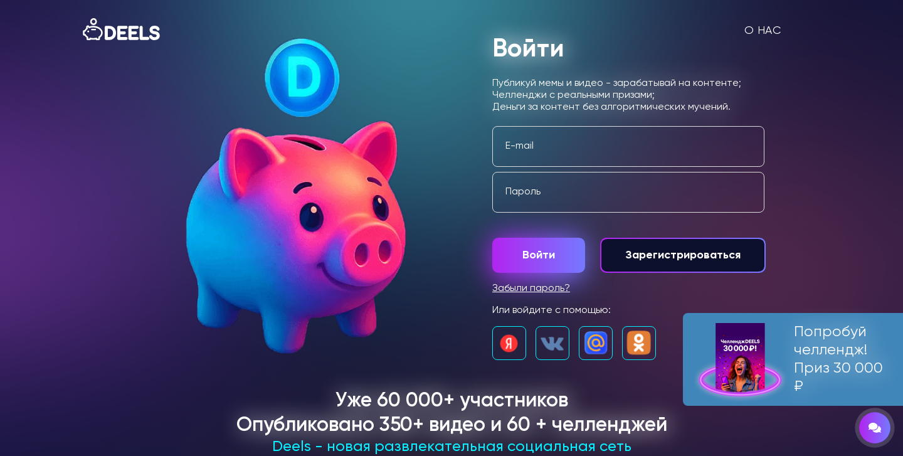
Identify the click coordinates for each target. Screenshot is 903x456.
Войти (538, 255)
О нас (762, 30)
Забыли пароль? (531, 289)
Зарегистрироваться (683, 255)
